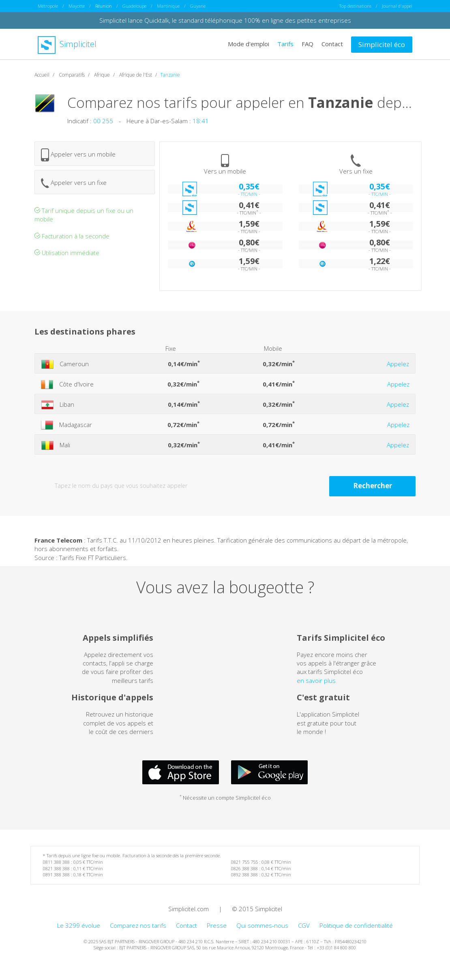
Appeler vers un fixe (74, 183)
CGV (304, 925)
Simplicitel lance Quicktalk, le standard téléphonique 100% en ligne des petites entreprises (225, 20)
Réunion (103, 6)
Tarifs (285, 44)
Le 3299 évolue (78, 925)
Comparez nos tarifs (138, 925)
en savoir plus (316, 680)
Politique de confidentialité (356, 925)
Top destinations (355, 6)
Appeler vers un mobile (78, 154)
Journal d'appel (397, 6)
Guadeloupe (134, 6)
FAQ (307, 44)
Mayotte (77, 6)
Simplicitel (67, 44)
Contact (332, 44)
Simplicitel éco (381, 44)
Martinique (168, 6)
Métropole (48, 6)
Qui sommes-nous (262, 925)
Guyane (198, 6)
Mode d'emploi (248, 44)
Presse (217, 925)
